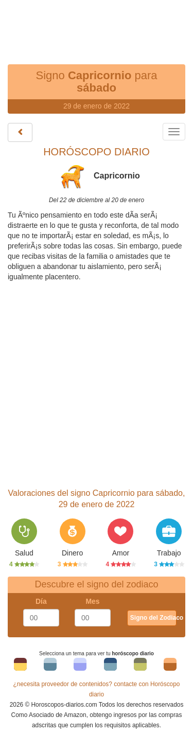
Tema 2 (50, 667)
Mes (92, 601)
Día (41, 601)
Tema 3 (80, 667)
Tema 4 (110, 667)
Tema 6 (170, 667)
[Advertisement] (96, 25)
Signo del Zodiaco (153, 617)
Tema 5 (140, 667)
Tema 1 (20, 667)
